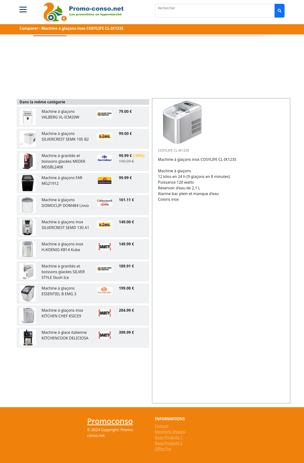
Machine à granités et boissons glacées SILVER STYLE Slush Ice (63, 271)
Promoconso (110, 421)
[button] (23, 9)
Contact (162, 426)
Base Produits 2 (168, 443)
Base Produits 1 (168, 437)
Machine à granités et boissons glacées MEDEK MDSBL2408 (64, 161)
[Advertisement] (200, 303)
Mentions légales (170, 431)
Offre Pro (163, 448)
